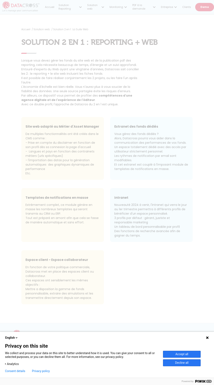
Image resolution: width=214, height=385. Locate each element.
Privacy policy (41, 371)
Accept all (181, 354)
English (11, 337)
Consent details (15, 371)
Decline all (182, 362)
